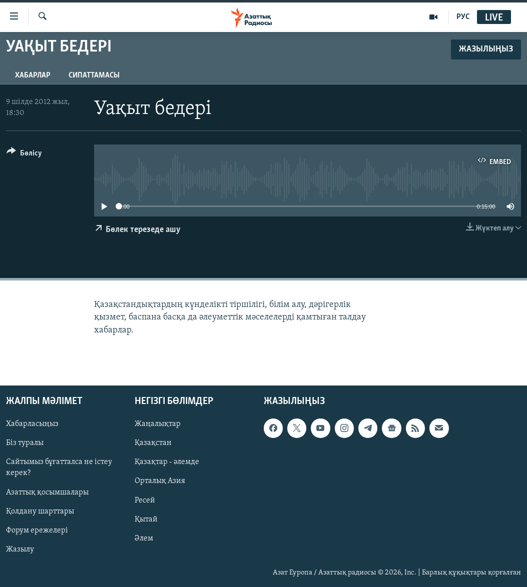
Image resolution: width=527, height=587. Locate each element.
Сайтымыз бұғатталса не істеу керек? (59, 467)
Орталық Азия (160, 481)
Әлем (144, 538)
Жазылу (20, 549)
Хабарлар (33, 76)
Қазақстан (153, 443)
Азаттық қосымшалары (47, 492)
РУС (463, 17)
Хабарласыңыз (32, 424)
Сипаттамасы (94, 76)
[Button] (24, 154)
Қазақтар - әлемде (167, 462)
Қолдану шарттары (40, 511)
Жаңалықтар (158, 424)
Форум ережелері (37, 530)
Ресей (145, 500)
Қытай (146, 519)
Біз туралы (25, 443)
